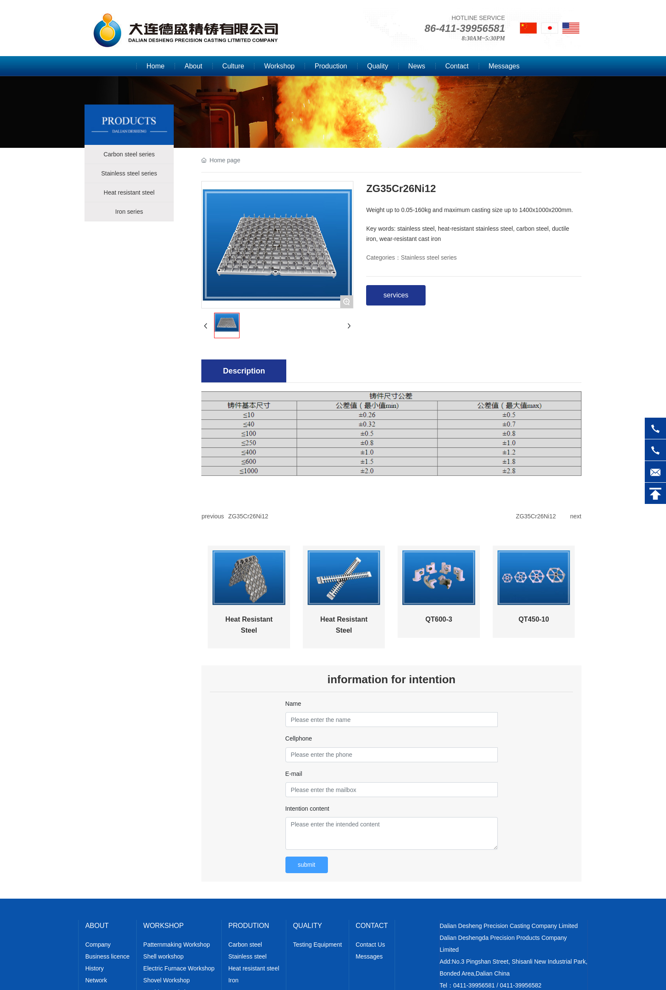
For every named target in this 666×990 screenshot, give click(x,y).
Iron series (129, 211)
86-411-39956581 (464, 28)
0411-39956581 (474, 985)
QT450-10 (534, 619)
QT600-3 (439, 619)
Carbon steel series (129, 154)
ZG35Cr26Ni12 (248, 516)
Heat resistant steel (129, 192)
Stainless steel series (129, 173)
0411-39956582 (521, 985)
